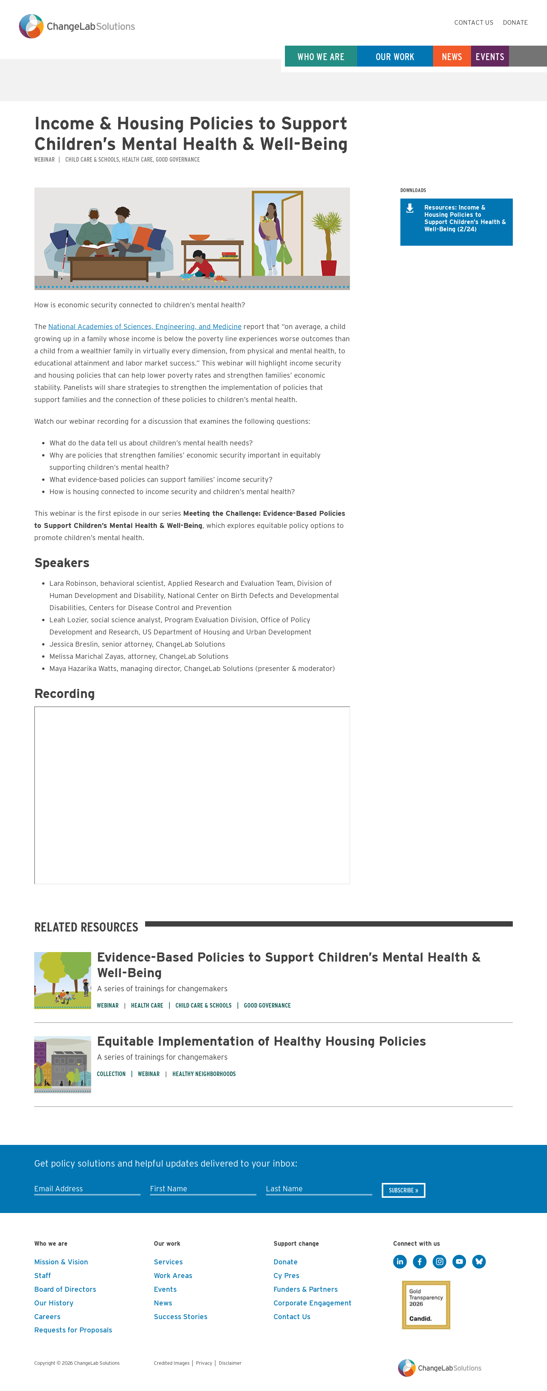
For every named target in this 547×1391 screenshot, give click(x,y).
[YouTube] (459, 1262)
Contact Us (473, 22)
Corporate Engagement (313, 1303)
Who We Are (321, 56)
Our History (54, 1303)
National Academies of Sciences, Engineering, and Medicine (145, 326)
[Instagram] (439, 1262)
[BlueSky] (479, 1262)
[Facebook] (420, 1262)
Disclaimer (230, 1363)
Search (528, 56)
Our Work (395, 56)
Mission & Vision (61, 1261)
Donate (515, 22)
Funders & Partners (306, 1289)
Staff (42, 1275)
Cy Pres (286, 1275)
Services (168, 1261)
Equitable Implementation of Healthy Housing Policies (261, 1041)
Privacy (204, 1363)
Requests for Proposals (73, 1330)
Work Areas (173, 1275)
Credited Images (172, 1363)
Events (490, 56)
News (452, 56)
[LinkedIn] (400, 1262)
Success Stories (180, 1316)
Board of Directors (65, 1289)
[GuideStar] (424, 1302)
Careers (47, 1316)
